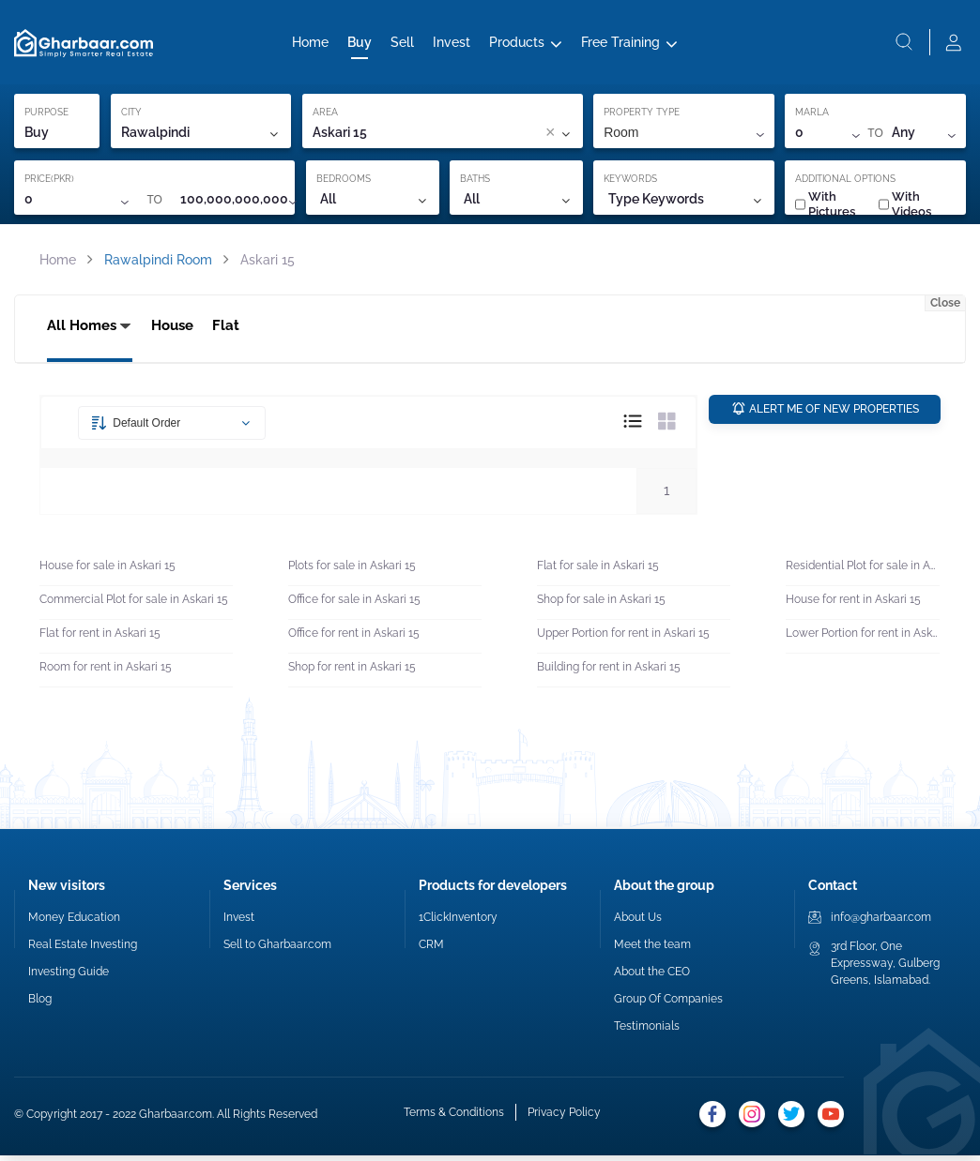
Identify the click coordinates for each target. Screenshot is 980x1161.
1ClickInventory (458, 922)
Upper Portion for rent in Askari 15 (623, 639)
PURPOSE (46, 116)
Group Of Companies (668, 1004)
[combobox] (461, 136)
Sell (402, 44)
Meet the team (652, 950)
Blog (40, 1004)
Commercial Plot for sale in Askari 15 (133, 605)
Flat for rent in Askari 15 (100, 639)
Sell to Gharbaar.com (277, 950)
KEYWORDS (630, 182)
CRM (431, 950)
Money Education (74, 922)
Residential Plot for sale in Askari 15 (863, 572)
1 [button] (666, 496)
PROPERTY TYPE (642, 116)
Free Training (620, 44)
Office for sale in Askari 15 (354, 605)
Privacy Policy (564, 1118)
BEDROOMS (343, 182)
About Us (638, 922)
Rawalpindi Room (158, 263)
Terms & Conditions (454, 1118)
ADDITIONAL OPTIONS (845, 182)
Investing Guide (68, 977)
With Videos (905, 207)
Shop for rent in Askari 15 (352, 673)
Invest (451, 44)
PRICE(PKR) (49, 182)
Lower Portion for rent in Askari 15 (863, 639)
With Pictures (825, 207)
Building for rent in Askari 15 (609, 673)
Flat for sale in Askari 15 (598, 572)
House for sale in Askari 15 (107, 572)
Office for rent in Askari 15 (354, 639)
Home (310, 44)
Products (516, 44)
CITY (131, 116)
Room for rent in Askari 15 (105, 673)
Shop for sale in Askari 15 (601, 605)
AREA (325, 116)
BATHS (475, 182)
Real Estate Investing (82, 950)
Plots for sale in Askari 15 (352, 572)
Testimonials (647, 1031)
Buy (359, 44)
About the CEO (652, 977)
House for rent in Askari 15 (853, 605)
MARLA (812, 116)
